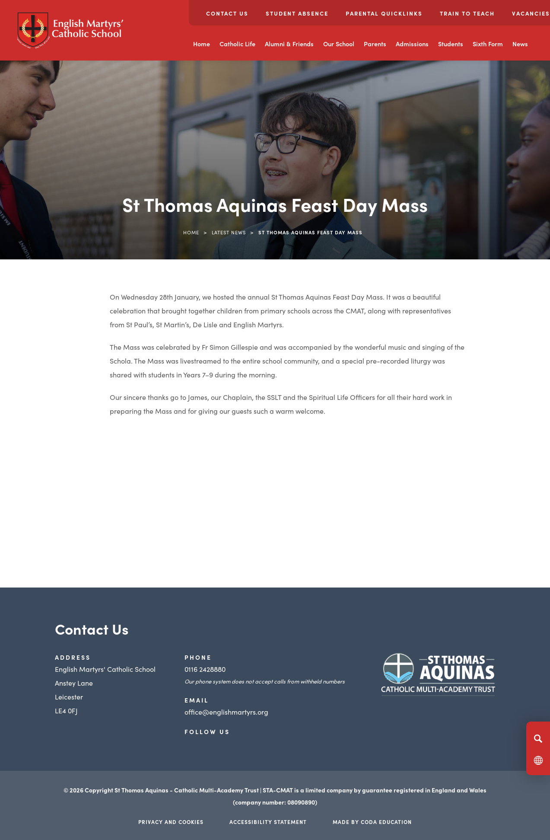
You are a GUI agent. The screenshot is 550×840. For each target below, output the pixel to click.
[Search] (538, 738)
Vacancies (531, 13)
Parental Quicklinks (384, 13)
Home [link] (191, 232)
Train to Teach (467, 13)
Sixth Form (488, 43)
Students (450, 43)
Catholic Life (237, 43)
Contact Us (227, 13)
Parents (375, 43)
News (520, 43)
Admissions (412, 43)
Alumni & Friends (289, 43)
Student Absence (297, 13)
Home (201, 43)
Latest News (229, 232)
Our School (338, 43)
